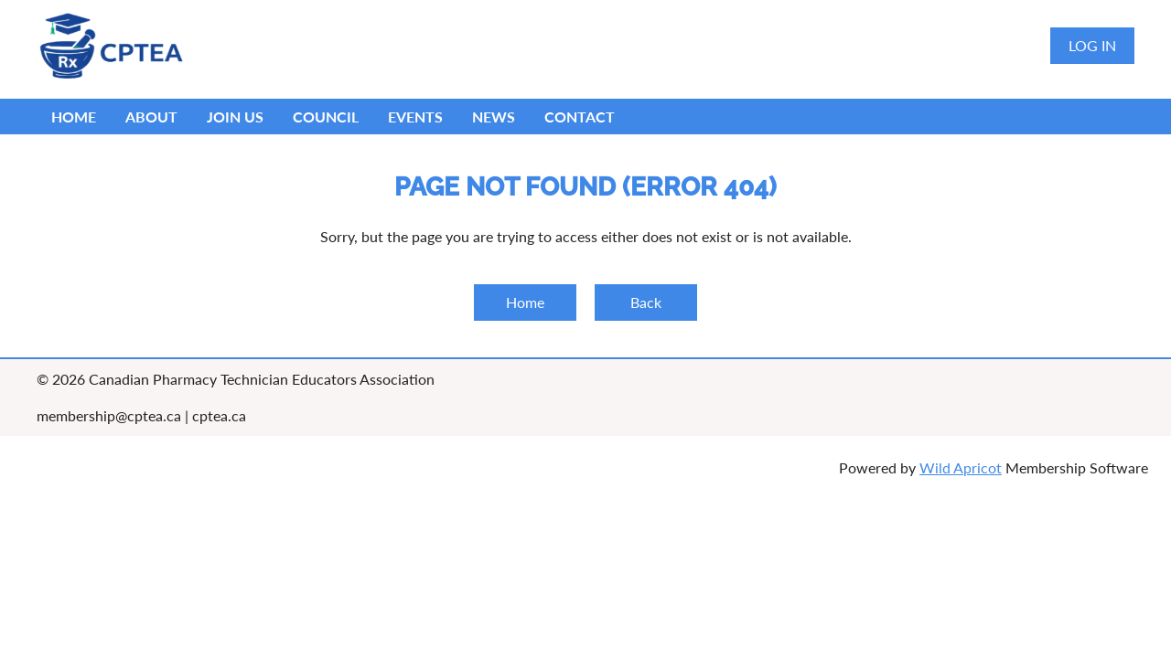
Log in (1092, 45)
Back (645, 302)
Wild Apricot (960, 467)
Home (525, 302)
